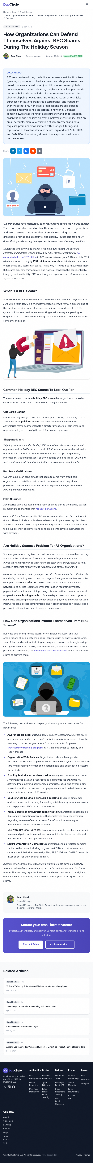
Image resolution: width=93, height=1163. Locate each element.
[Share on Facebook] (26, 151)
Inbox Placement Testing (60, 1092)
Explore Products (60, 944)
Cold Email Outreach (59, 1101)
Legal (5, 1132)
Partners (7, 1124)
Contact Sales (31, 944)
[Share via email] (39, 151)
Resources (85, 1079)
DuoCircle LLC (9, 1082)
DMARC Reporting (33, 1083)
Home (6, 12)
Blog (14, 12)
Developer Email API (59, 1083)
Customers (8, 1121)
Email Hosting (26, 12)
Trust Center (6, 1138)
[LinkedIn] (9, 1087)
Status (6, 1143)
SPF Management (35, 1077)
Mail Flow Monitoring (34, 1090)
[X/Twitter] (4, 1087)
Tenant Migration (72, 1083)
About (6, 1117)
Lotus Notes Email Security (46, 1093)
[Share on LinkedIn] (13, 151)
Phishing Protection (47, 1077)
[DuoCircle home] (11, 4)
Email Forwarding (73, 1090)
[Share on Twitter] (19, 151)
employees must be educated (50, 650)
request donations (46, 508)
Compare (85, 1083)
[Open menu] (87, 4)
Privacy (78, 1155)
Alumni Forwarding (73, 1077)
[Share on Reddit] (33, 151)
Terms (87, 1155)
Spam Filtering (46, 1083)
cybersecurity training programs (25, 747)
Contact (6, 1128)
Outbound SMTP (60, 1077)
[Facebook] (13, 1087)
